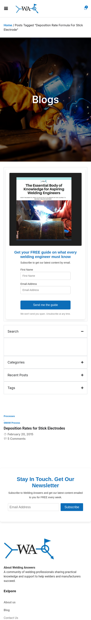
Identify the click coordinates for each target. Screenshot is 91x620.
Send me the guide (45, 304)
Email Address (28, 284)
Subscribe (71, 507)
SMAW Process (12, 422)
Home (8, 25)
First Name (26, 269)
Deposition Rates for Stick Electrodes (34, 428)
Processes (9, 416)
